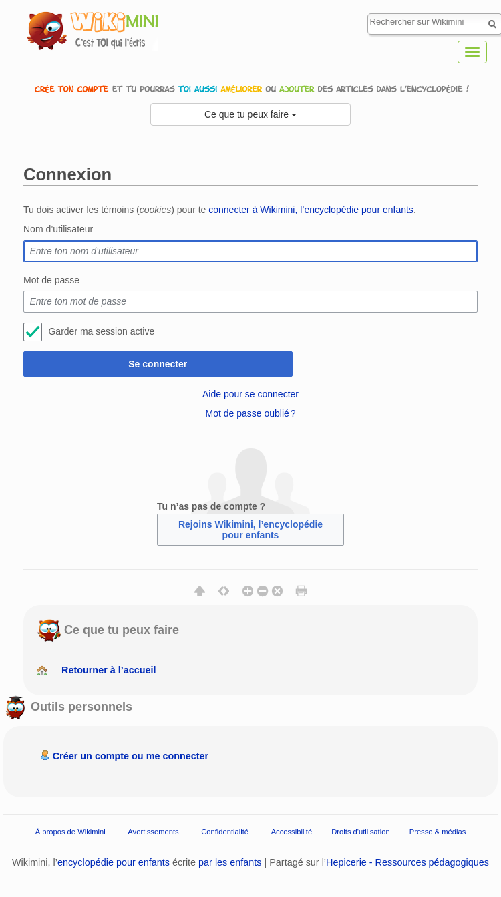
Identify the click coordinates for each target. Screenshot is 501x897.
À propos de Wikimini (70, 832)
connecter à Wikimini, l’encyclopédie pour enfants (310, 209)
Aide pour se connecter (250, 394)
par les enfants (229, 862)
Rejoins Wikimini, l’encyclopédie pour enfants (250, 529)
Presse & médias (437, 832)
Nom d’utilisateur (58, 229)
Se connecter (157, 364)
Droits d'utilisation (360, 832)
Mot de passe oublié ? (250, 413)
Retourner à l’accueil (108, 670)
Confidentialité (224, 832)
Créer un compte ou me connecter (131, 756)
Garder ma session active (101, 331)
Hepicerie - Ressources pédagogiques (407, 862)
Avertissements (153, 832)
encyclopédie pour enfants (113, 862)
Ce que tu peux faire (250, 114)
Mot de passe (51, 280)
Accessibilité (292, 832)
